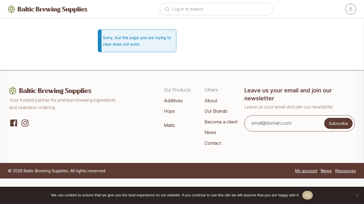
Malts (169, 125)
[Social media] (13, 122)
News (210, 132)
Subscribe (338, 123)
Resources (345, 170)
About (210, 100)
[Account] (350, 9)
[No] (357, 195)
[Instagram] (25, 122)
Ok (307, 195)
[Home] (48, 9)
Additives (173, 100)
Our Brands (216, 111)
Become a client (220, 122)
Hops (169, 111)
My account (306, 170)
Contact (212, 143)
